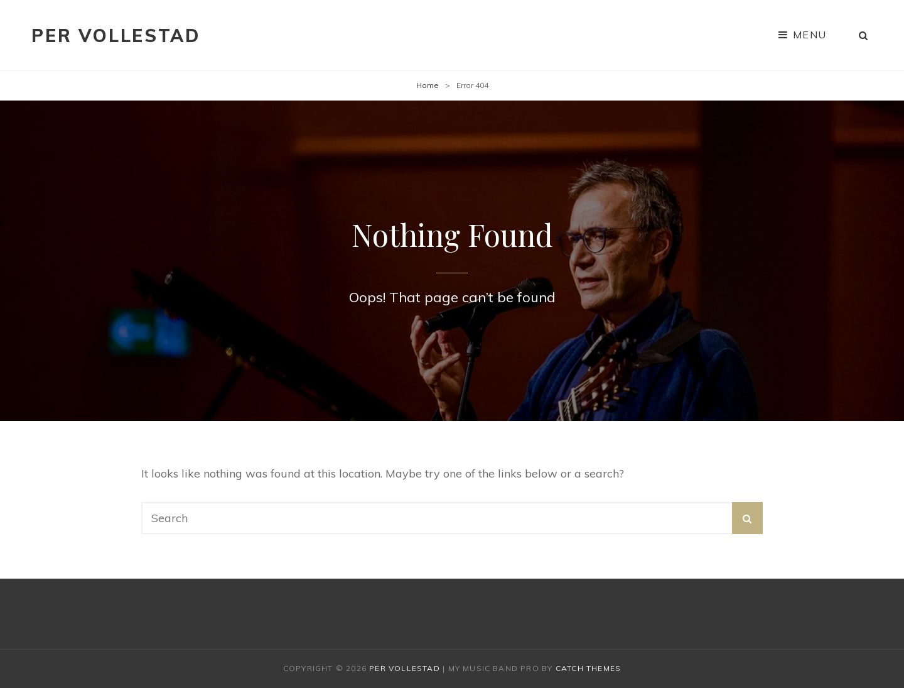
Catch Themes (588, 668)
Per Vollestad (115, 35)
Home (427, 85)
